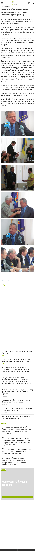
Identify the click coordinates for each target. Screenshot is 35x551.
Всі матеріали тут (17, 496)
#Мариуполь (3, 280)
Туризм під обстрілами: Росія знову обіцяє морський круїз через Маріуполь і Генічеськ (17, 360)
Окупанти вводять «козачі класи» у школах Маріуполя (17, 352)
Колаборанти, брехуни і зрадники (15, 483)
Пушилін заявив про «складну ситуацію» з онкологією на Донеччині (16, 417)
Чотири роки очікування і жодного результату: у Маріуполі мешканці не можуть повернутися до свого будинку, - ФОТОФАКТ (17, 369)
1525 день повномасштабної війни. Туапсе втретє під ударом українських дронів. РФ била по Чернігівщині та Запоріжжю (17, 430)
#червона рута (10, 280)
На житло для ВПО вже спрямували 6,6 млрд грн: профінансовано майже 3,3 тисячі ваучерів (17, 392)
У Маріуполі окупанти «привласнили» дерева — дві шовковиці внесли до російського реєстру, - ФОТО (16, 451)
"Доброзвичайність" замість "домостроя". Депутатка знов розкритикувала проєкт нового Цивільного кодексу (14, 461)
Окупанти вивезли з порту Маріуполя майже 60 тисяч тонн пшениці (17, 409)
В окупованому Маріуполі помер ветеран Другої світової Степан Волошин (16, 401)
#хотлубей (16, 280)
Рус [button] (30, 3)
